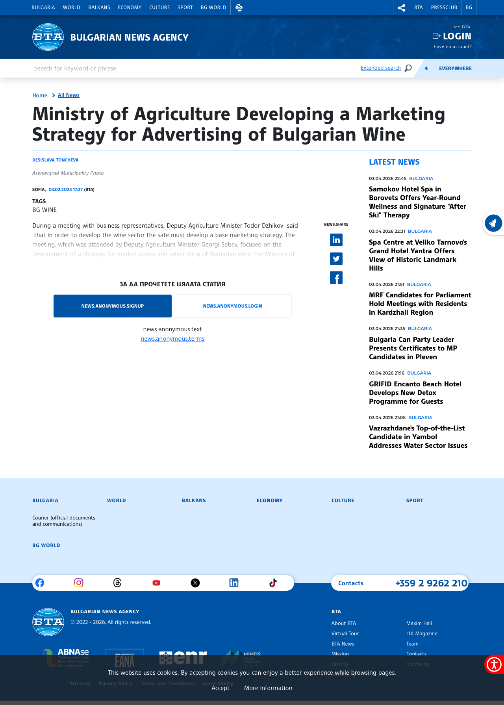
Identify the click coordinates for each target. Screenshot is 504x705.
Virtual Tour (345, 634)
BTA (418, 7)
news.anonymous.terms (172, 338)
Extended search (381, 68)
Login (457, 36)
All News (69, 95)
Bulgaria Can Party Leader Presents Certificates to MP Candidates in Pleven (413, 348)
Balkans (99, 7)
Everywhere (455, 68)
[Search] (408, 68)
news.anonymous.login (232, 306)
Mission (340, 654)
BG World (213, 7)
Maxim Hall (419, 623)
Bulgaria (43, 7)
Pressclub (444, 7)
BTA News (343, 644)
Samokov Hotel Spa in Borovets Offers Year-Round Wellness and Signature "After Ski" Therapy (417, 202)
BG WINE (44, 209)
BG (468, 7)
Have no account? (453, 46)
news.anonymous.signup (113, 306)
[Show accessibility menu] (494, 664)
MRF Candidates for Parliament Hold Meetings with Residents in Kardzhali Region (420, 304)
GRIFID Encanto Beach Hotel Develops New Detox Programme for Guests (415, 393)
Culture (159, 7)
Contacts (416, 654)
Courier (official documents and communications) (63, 521)
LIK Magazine (421, 634)
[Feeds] (426, 68)
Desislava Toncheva (55, 160)
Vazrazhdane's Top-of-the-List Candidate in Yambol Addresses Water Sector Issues (418, 437)
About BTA (344, 623)
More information (268, 688)
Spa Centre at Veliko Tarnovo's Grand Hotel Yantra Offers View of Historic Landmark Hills (418, 255)
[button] (239, 7)
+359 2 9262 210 (432, 583)
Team (412, 644)
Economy (130, 7)
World (71, 7)
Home (39, 96)
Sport (185, 7)
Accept (220, 688)
